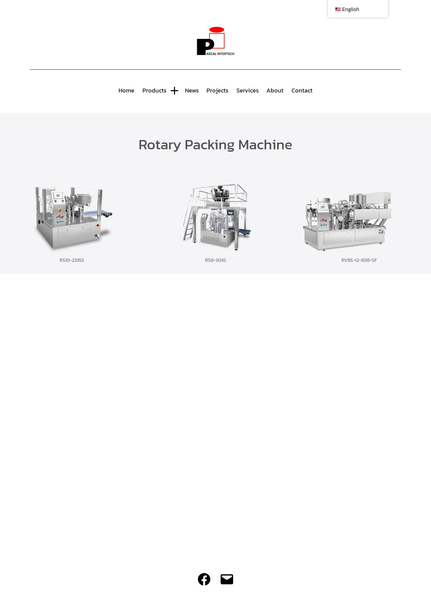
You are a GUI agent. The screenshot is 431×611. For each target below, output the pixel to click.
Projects (217, 90)
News (192, 90)
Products (154, 90)
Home (126, 90)
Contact (302, 90)
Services (247, 90)
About (274, 90)
